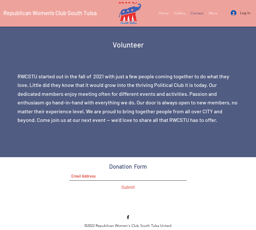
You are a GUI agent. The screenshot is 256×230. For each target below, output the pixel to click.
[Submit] (128, 187)
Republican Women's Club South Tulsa (50, 12)
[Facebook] (128, 217)
